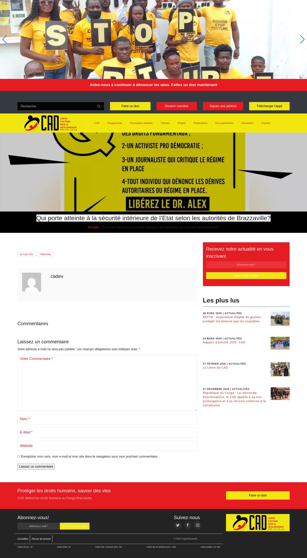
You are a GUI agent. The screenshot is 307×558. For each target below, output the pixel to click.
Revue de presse (41, 538)
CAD (97, 123)
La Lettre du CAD (215, 367)
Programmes (114, 123)
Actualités (26, 254)
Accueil (93, 227)
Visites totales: (207, 547)
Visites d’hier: (63, 547)
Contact (265, 123)
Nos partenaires (224, 123)
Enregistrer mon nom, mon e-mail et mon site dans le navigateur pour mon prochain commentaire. (89, 456)
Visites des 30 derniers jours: (159, 547)
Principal (45, 254)
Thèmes (165, 123)
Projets (182, 123)
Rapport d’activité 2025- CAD (224, 342)
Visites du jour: (23, 547)
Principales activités (141, 123)
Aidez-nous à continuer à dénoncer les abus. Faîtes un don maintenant (153, 85)
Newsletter (247, 123)
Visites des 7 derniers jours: (107, 547)
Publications (200, 123)
